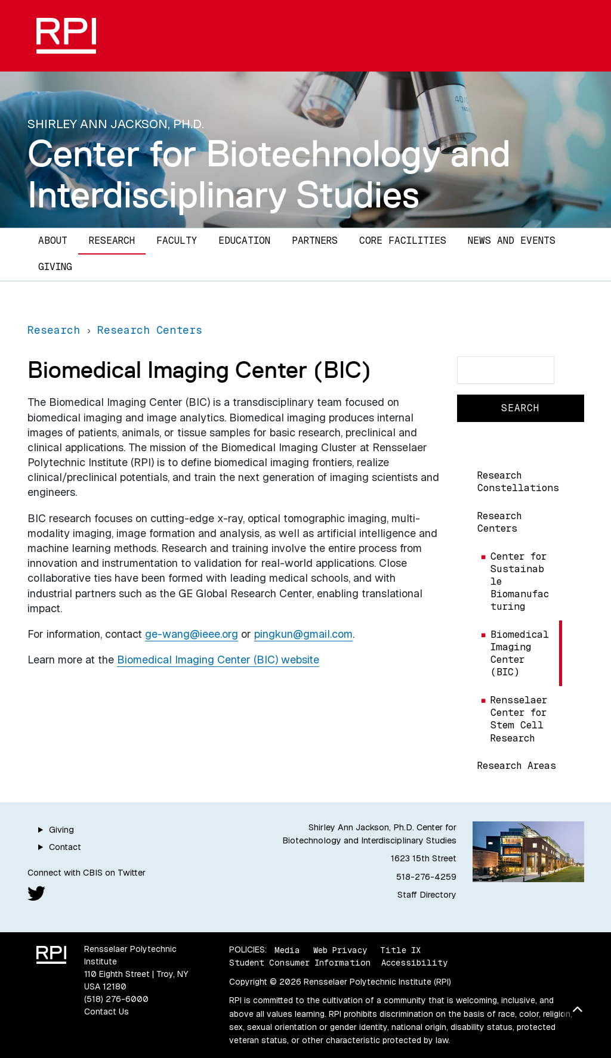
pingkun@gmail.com (303, 634)
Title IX (400, 949)
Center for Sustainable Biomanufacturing (519, 581)
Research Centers (499, 522)
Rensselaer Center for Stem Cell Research (518, 719)
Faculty (176, 240)
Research (112, 240)
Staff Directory (426, 894)
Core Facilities (402, 240)
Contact (65, 847)
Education (244, 240)
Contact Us (106, 1011)
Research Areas (516, 765)
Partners (315, 240)
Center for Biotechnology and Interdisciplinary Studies (269, 174)
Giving (55, 266)
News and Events (512, 240)
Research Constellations (518, 481)
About (52, 240)
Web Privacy (340, 949)
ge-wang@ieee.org (191, 634)
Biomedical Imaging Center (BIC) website (218, 659)
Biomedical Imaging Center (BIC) (519, 653)
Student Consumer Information (300, 962)
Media (287, 949)
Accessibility (414, 962)
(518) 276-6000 (116, 999)
